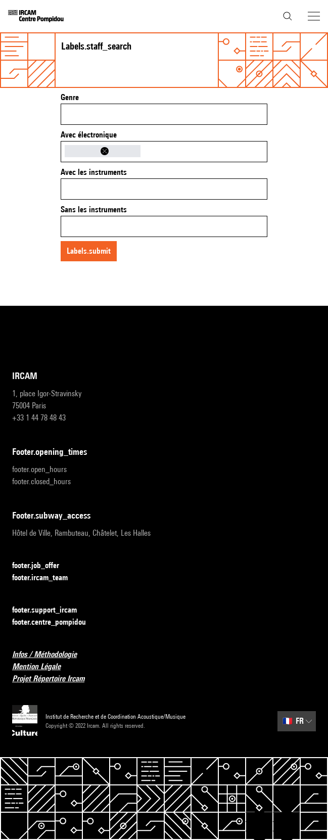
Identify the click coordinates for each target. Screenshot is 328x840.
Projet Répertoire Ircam (54, 679)
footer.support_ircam (50, 610)
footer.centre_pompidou (55, 622)
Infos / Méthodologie (50, 654)
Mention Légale (42, 667)
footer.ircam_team (46, 578)
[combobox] (164, 114)
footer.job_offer (41, 566)
